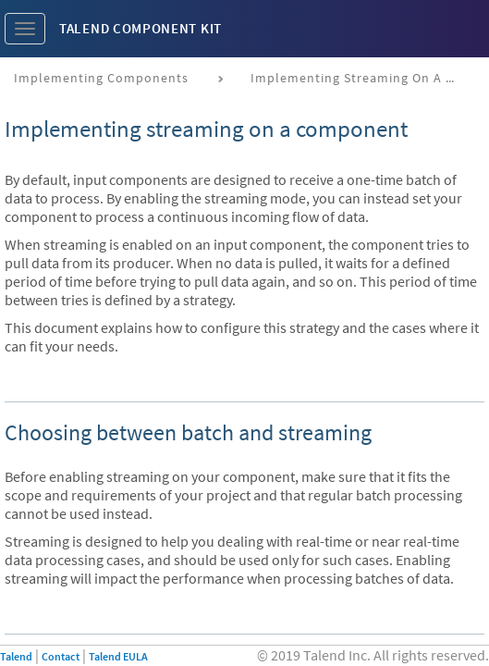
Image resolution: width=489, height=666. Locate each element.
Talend (16, 656)
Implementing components (101, 77)
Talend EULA (118, 656)
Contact (60, 656)
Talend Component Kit (140, 28)
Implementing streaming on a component (359, 77)
